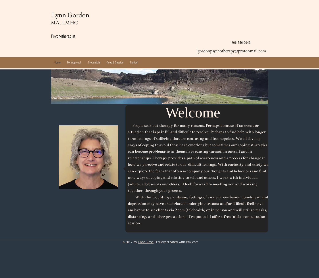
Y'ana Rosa (146, 242)
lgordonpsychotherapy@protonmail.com (231, 51)
